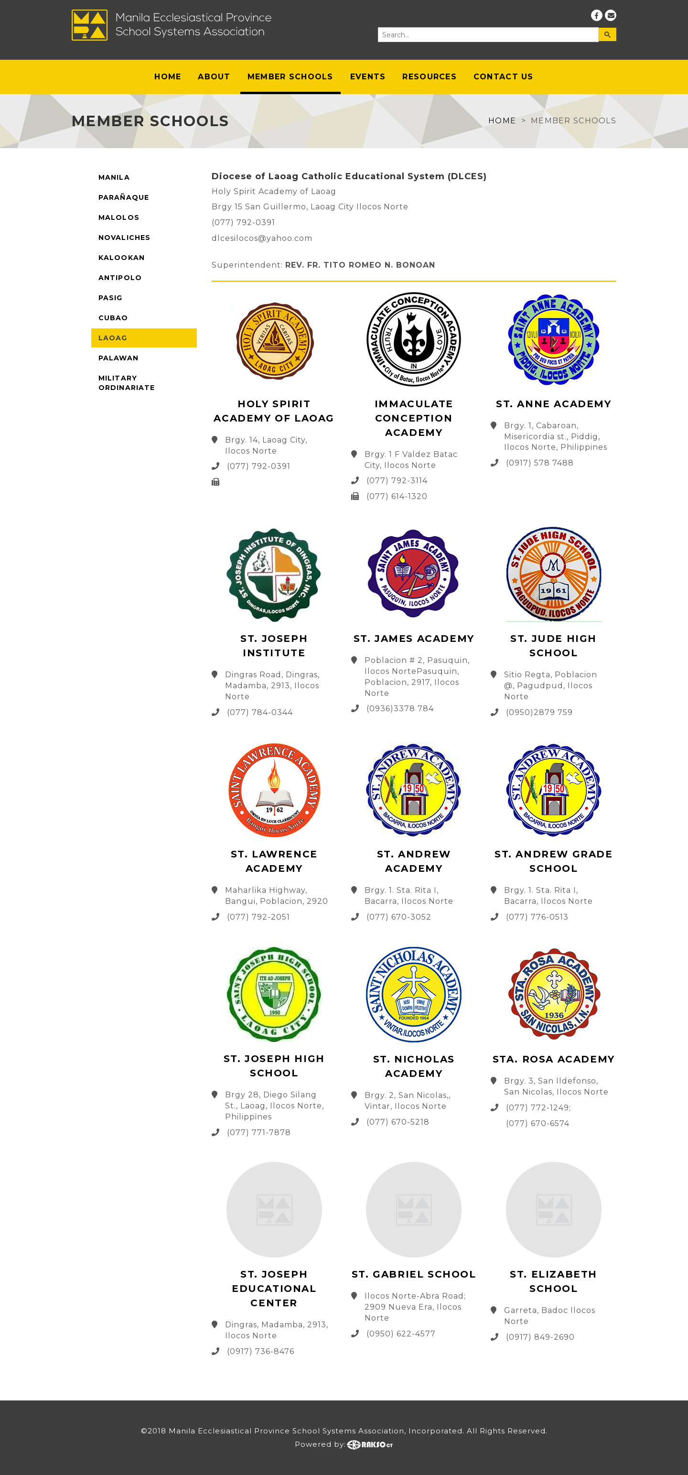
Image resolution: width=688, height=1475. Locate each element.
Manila (114, 177)
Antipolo (120, 277)
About (214, 76)
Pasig (110, 297)
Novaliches (124, 237)
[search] (487, 35)
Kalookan (121, 257)
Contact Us (503, 76)
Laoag (113, 338)
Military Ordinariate (126, 383)
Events (368, 76)
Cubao (113, 318)
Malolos (119, 217)
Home (167, 76)
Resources (429, 76)
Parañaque (123, 197)
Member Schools (290, 76)
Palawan (118, 358)
